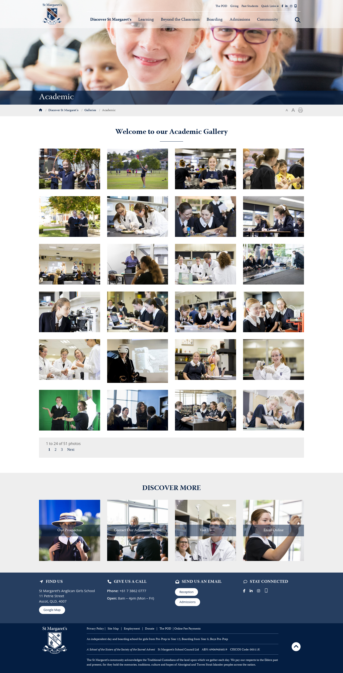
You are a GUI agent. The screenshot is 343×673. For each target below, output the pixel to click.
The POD (221, 6)
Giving (234, 6)
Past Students (249, 6)
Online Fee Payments (187, 629)
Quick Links (270, 6)
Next (70, 449)
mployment (133, 629)
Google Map (52, 610)
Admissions (187, 602)
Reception (186, 592)
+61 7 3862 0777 (132, 590)
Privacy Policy (95, 629)
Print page (300, 110)
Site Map (113, 629)
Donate (150, 629)
